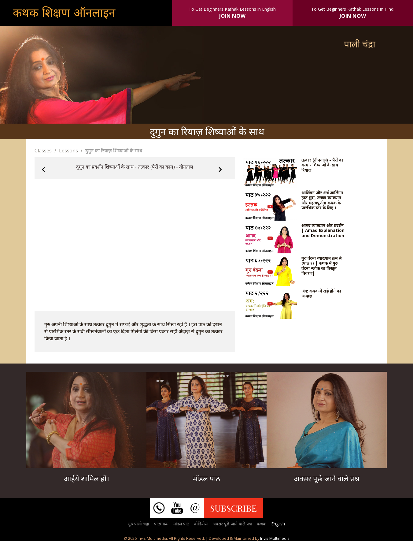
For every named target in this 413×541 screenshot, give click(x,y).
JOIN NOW (232, 15)
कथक (261, 524)
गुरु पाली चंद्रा (138, 524)
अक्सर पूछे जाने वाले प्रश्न (232, 524)
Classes (43, 150)
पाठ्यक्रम (161, 524)
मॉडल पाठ (181, 524)
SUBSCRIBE (233, 508)
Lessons (68, 150)
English (278, 524)
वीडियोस (201, 524)
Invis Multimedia (274, 538)
